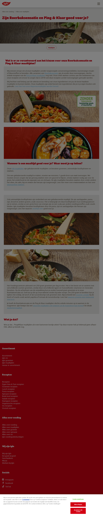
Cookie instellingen (78, 499)
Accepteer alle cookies (78, 510)
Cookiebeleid (25, 499)
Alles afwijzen (78, 504)
